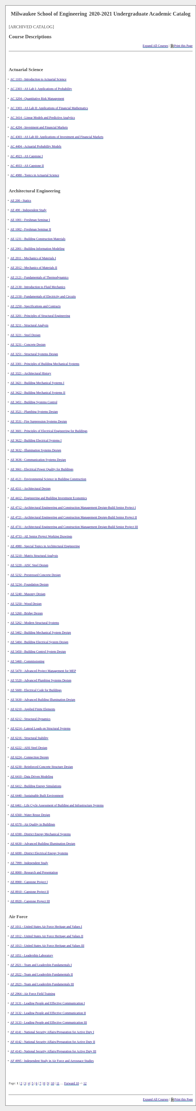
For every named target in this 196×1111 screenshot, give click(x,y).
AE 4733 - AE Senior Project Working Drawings (41, 536)
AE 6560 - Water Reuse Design (30, 815)
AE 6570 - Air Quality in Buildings (32, 824)
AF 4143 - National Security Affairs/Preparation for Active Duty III (53, 1051)
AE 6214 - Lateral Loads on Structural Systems (40, 728)
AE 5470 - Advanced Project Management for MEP (43, 671)
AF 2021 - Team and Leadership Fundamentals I (41, 965)
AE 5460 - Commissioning (27, 661)
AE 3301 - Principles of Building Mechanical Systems (44, 364)
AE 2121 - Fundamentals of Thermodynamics (39, 277)
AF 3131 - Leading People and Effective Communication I (47, 1003)
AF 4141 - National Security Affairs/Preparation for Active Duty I (52, 1032)
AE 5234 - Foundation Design (29, 584)
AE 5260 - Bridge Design (26, 613)
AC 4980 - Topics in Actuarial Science (34, 175)
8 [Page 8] (44, 1083)
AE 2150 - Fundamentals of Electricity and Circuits (43, 296)
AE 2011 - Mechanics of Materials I (33, 258)
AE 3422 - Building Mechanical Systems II (37, 392)
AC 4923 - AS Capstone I (26, 156)
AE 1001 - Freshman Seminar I (30, 220)
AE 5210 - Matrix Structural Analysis (34, 555)
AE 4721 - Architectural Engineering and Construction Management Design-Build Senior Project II (73, 517)
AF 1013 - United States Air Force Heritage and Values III (47, 945)
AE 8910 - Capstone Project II (29, 892)
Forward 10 (71, 1083)
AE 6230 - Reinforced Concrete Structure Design (41, 767)
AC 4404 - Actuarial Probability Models (35, 146)
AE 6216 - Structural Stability (29, 738)
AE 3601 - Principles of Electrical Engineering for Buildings (48, 431)
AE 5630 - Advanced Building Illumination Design (42, 699)
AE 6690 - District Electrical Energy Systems (39, 853)
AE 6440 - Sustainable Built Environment (37, 795)
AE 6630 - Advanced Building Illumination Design (42, 843)
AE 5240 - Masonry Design (28, 594)
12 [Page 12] (85, 1083)
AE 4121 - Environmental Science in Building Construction (48, 479)
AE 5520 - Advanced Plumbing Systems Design (41, 680)
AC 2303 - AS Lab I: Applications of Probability (41, 89)
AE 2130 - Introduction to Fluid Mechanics (37, 287)
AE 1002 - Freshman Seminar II (30, 229)
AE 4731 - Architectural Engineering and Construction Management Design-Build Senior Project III (74, 527)
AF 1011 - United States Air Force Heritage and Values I (46, 926)
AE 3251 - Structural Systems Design (34, 354)
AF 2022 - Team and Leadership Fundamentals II (41, 974)
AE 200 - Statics (20, 200)
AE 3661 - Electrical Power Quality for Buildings (41, 469)
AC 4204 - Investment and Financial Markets (39, 127)
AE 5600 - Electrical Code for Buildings (36, 690)
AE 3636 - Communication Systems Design (38, 460)
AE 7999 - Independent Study (29, 863)
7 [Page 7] (40, 1083)
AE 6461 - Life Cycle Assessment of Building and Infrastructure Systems (57, 805)
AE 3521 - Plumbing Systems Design (34, 411)
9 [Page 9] (48, 1083)
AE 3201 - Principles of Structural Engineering (40, 316)
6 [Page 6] (36, 1083)
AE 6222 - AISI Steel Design (28, 748)
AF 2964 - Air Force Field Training (32, 994)
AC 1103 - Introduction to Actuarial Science (38, 79)
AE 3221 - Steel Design (25, 335)
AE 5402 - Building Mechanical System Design (40, 632)
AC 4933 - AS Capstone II (27, 166)
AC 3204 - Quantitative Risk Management (37, 98)
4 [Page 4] (29, 1083)
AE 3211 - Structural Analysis (29, 325)
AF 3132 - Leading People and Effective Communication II (48, 1013)
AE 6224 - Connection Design (29, 757)
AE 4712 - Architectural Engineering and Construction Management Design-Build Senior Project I (73, 507)
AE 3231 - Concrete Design (28, 344)
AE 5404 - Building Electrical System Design (39, 642)
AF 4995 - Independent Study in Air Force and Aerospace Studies (52, 1061)
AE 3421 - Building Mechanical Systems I (37, 383)
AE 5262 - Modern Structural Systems (34, 623)
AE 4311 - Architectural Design (30, 488)
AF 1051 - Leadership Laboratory (31, 955)
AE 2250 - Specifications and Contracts (35, 306)
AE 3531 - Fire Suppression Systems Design (38, 421)
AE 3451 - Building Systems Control (33, 402)
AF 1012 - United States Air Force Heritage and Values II (46, 936)
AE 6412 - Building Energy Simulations (35, 786)
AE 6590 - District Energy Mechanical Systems (40, 834)
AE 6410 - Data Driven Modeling (31, 776)
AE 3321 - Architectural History (30, 373)
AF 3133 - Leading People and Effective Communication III (48, 1022)
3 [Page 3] (25, 1083)
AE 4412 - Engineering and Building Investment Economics (48, 498)
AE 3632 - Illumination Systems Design (35, 450)
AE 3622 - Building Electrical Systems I (36, 440)
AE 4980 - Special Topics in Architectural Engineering (45, 546)
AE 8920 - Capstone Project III (30, 901)
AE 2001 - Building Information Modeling (37, 248)
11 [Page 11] (58, 1083)
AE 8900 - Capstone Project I (29, 882)
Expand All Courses (155, 46)
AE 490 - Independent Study (28, 210)
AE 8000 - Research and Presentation (34, 872)
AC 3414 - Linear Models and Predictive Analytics (42, 117)
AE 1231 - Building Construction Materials (37, 239)
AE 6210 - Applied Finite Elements (32, 709)
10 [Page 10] (52, 1083)
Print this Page (182, 46)
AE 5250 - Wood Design (26, 604)
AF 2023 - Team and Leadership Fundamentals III (42, 984)
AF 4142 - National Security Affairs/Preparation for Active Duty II (52, 1042)
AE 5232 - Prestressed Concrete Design (35, 575)
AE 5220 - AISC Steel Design (29, 565)
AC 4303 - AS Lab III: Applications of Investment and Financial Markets (57, 137)
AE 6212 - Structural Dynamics (30, 719)
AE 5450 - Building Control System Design (38, 651)
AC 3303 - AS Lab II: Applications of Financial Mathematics (49, 108)
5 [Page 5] (32, 1083)
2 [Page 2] (21, 1083)
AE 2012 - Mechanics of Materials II (33, 267)
